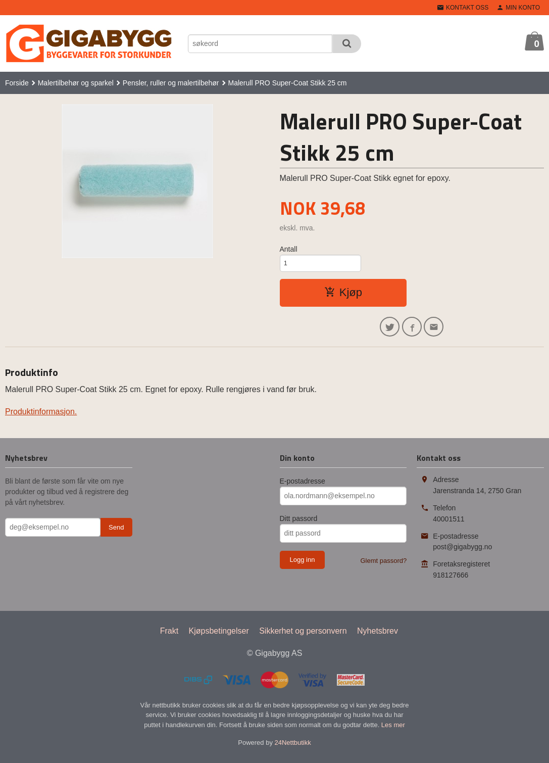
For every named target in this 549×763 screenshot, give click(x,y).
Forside (17, 83)
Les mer (393, 730)
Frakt (169, 636)
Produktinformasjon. (41, 416)
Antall (288, 249)
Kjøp (343, 295)
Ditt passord (299, 523)
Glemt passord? (383, 565)
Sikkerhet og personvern (302, 636)
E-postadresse (302, 486)
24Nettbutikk (293, 747)
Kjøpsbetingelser (219, 636)
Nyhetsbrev (377, 636)
